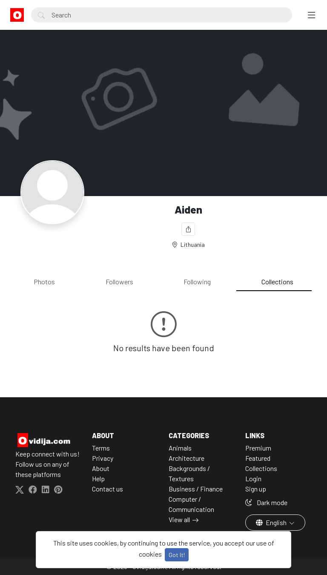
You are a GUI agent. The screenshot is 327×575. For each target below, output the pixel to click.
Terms (101, 448)
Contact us (107, 489)
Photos (44, 281)
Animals (180, 448)
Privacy (102, 458)
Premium (258, 448)
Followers (119, 281)
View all (179, 519)
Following (197, 281)
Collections (277, 281)
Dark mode (266, 502)
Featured (257, 458)
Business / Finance (196, 489)
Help (98, 478)
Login (253, 478)
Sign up (255, 489)
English (272, 522)
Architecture (186, 458)
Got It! (177, 554)
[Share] (188, 229)
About (100, 468)
